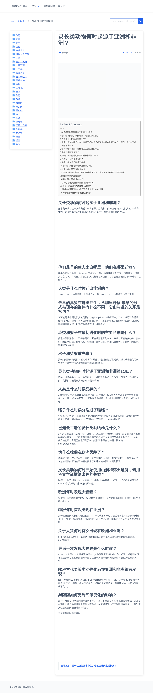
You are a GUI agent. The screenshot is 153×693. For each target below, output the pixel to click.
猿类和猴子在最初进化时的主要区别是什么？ (81, 148)
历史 (18, 46)
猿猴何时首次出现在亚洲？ (74, 179)
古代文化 (20, 50)
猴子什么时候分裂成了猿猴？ (74, 162)
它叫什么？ (21, 76)
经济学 (19, 133)
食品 (18, 144)
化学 (18, 43)
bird (127, 53)
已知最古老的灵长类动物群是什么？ (78, 165)
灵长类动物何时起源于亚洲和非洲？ (76, 132)
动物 (18, 39)
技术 (18, 91)
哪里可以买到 (22, 54)
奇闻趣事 (21, 21)
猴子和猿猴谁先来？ (70, 152)
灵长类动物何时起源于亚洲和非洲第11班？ (79, 155)
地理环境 (20, 65)
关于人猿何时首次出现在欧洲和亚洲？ (79, 182)
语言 (18, 140)
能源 (18, 136)
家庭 (18, 84)
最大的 (19, 106)
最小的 (19, 110)
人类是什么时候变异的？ (72, 159)
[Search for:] (124, 21)
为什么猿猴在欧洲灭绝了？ (73, 169)
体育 (18, 35)
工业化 (19, 88)
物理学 (19, 121)
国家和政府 (21, 61)
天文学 (19, 69)
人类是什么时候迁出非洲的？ (74, 139)
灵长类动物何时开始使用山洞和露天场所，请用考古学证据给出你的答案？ (94, 172)
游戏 (18, 118)
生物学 (19, 129)
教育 (18, 95)
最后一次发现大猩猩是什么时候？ (77, 186)
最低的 (19, 103)
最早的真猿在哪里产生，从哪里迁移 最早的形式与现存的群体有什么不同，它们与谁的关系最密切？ (99, 144)
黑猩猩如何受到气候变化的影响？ (77, 192)
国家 (18, 58)
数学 (18, 99)
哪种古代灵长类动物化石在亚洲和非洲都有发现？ (83, 189)
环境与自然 (21, 125)
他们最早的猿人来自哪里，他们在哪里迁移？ (81, 135)
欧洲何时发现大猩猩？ (72, 176)
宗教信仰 (20, 80)
